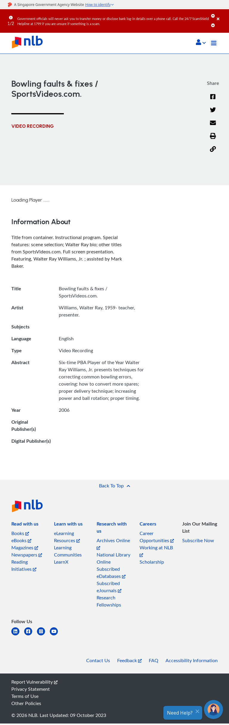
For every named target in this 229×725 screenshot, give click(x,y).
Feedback (129, 660)
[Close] (222, 14)
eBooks (21, 540)
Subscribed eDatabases (111, 572)
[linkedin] (17, 635)
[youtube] (56, 635)
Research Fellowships (109, 601)
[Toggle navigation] (214, 43)
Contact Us (98, 660)
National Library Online (113, 558)
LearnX (61, 562)
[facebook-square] (30, 635)
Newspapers (26, 554)
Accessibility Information (191, 660)
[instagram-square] (43, 635)
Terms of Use (24, 696)
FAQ (153, 660)
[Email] (212, 126)
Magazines (24, 547)
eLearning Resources (67, 537)
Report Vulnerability (34, 682)
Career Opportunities (157, 537)
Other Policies (26, 703)
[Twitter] (212, 113)
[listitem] (24, 525)
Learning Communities (68, 551)
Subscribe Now (198, 540)
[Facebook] (213, 100)
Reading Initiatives (23, 565)
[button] (201, 42)
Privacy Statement (30, 689)
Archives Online (113, 543)
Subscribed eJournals (109, 587)
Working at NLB (156, 550)
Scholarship (152, 562)
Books (20, 533)
